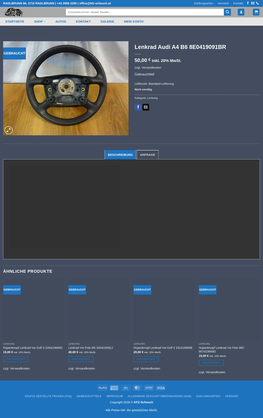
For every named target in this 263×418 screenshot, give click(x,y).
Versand (223, 3)
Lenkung (40, 34)
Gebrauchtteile (89, 396)
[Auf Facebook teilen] (138, 107)
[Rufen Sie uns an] (257, 3)
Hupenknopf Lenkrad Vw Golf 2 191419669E (163, 347)
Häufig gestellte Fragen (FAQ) (48, 396)
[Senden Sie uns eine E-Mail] (252, 3)
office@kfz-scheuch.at (95, 3)
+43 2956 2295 (67, 3)
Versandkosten (151, 67)
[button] (241, 12)
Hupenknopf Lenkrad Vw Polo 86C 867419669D (222, 349)
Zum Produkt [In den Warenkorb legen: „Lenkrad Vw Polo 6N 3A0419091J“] (81, 359)
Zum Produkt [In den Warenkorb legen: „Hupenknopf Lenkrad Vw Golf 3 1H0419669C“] (15, 359)
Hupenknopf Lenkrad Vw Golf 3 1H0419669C (33, 347)
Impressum (114, 396)
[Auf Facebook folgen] (247, 3)
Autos (60, 21)
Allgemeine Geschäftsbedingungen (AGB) (159, 396)
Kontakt (238, 3)
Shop (40, 21)
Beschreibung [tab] (120, 154)
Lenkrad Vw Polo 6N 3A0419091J (90, 347)
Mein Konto (134, 21)
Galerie (107, 21)
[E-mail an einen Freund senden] (145, 107)
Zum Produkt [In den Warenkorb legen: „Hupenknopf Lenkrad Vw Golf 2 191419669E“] (146, 359)
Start (8, 34)
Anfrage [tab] (147, 154)
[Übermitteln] (227, 12)
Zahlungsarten (203, 3)
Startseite (14, 21)
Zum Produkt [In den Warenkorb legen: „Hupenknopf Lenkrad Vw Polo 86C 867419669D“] (211, 362)
